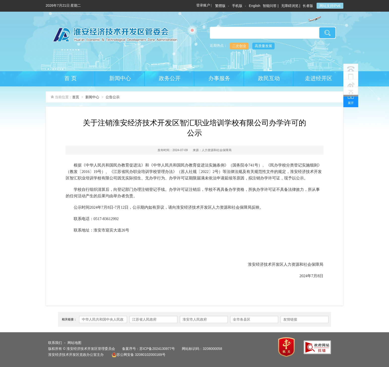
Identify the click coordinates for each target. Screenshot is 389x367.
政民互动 (269, 78)
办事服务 (219, 78)
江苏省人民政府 (144, 319)
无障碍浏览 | (290, 6)
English (254, 6)
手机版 (237, 6)
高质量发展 (263, 46)
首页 (75, 97)
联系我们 (55, 343)
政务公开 (170, 78)
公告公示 (113, 97)
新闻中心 (120, 78)
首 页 (70, 78)
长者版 (308, 6)
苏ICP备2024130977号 (157, 349)
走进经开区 (318, 78)
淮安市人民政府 (195, 319)
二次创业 (239, 46)
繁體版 (220, 6)
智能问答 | (271, 6)
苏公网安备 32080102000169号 (138, 355)
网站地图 (74, 343)
